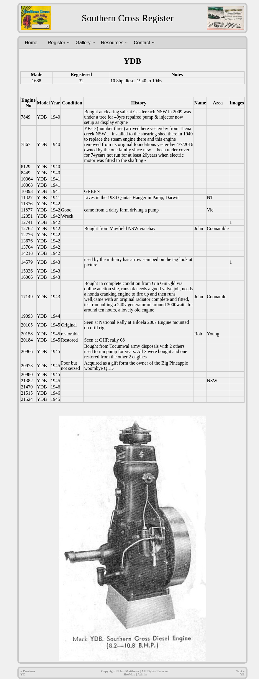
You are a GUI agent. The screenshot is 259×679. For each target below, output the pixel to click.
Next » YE (240, 672)
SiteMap (129, 674)
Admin (142, 674)
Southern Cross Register (127, 18)
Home (31, 42)
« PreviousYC (27, 672)
